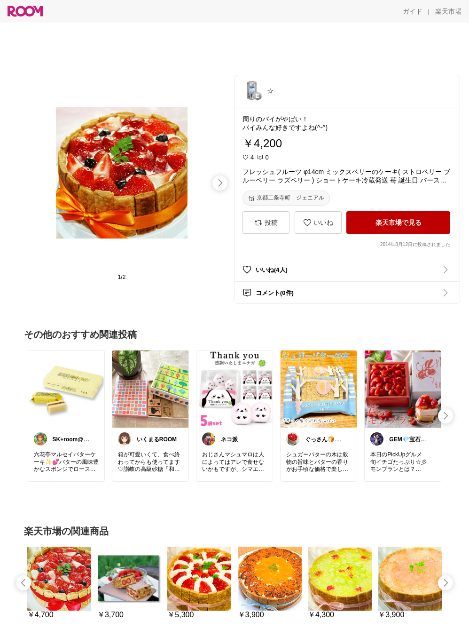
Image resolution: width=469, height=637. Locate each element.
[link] (66, 388)
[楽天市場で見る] (398, 222)
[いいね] (318, 222)
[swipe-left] (23, 582)
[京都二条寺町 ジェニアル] (286, 198)
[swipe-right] (219, 183)
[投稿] (265, 222)
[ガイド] (412, 11)
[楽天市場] (448, 11)
